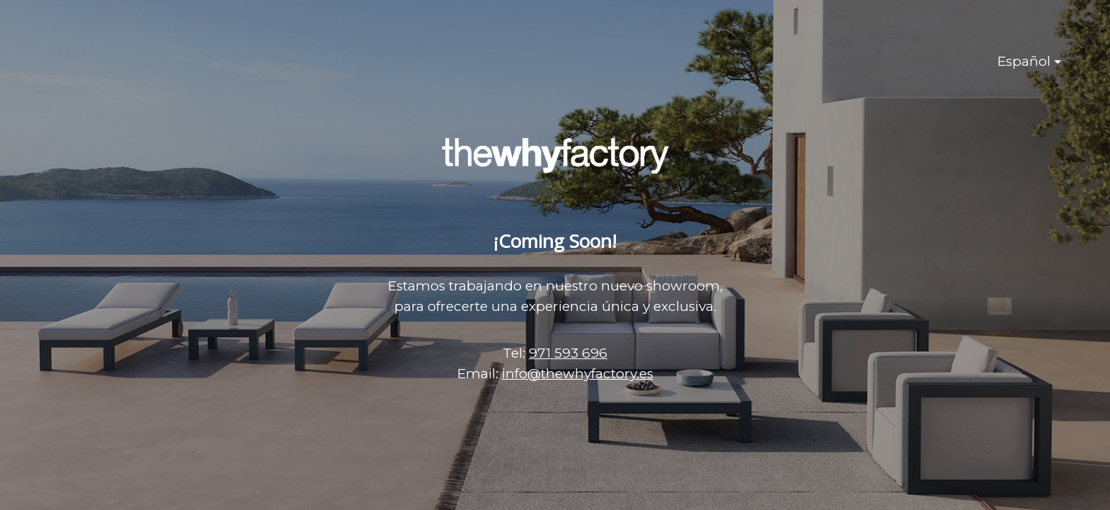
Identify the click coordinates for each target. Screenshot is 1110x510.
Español (1024, 61)
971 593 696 (568, 353)
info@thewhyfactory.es (577, 374)
